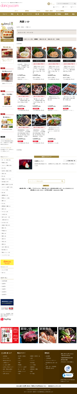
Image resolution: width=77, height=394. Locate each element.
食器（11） (4, 209)
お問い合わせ (6, 373)
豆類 (19, 373)
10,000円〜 (4, 291)
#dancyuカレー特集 (58, 190)
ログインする (6, 358)
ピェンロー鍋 (5, 269)
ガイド (65, 7)
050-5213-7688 (64, 359)
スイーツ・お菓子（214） (7, 187)
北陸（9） (4, 238)
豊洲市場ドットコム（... (23, 79)
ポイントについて (7, 371)
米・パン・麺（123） (6, 160)
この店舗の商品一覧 (70, 160)
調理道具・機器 (34, 369)
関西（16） (4, 236)
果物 (19, 362)
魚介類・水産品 (20, 27)
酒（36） (4, 192)
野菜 (12, 14)
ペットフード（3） (6, 255)
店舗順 (57, 39)
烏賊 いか (28, 27)
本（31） (4, 203)
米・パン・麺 (21, 369)
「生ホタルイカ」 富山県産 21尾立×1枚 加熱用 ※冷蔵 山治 (69, 98)
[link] (67, 375)
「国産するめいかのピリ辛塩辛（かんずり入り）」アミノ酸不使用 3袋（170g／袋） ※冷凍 (39, 69)
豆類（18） (4, 173)
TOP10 (38, 10)
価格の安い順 (42, 39)
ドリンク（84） (5, 189)
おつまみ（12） (5, 222)
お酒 (31, 358)
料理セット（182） (6, 198)
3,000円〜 (4, 283)
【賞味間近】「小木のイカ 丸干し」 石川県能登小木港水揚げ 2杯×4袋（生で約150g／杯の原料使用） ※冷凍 (39, 133)
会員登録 (5, 356)
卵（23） (4, 176)
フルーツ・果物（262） (7, 165)
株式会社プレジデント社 (54, 386)
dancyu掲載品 (60, 10)
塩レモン (4, 272)
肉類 (19, 358)
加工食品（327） (5, 181)
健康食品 (32, 367)
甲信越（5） (4, 230)
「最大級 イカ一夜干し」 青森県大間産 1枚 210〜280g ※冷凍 (24, 100)
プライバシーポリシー (51, 360)
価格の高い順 (51, 39)
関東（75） (4, 228)
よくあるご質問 (6, 364)
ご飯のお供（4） (5, 219)
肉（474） (4, 168)
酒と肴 (37, 14)
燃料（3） (4, 200)
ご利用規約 (48, 358)
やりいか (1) (30, 32)
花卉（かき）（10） (6, 217)
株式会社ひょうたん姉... (53, 143)
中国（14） (4, 241)
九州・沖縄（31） (6, 247)
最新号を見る (7, 40)
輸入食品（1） (5, 249)
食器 (31, 371)
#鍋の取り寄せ (22, 188)
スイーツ (29, 14)
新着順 (36, 39)
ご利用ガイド (6, 362)
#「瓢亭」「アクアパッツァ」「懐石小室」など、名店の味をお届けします (44, 188)
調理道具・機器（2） (6, 206)
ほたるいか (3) (21, 32)
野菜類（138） (5, 162)
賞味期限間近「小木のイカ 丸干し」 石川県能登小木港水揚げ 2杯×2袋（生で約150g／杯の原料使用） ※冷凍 (24, 133)
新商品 (27, 10)
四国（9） (4, 244)
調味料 (66, 14)
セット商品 (33, 364)
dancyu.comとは (7, 360)
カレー (49, 14)
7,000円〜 (4, 289)
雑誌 (73, 14)
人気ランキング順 (28, 39)
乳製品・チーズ (22, 371)
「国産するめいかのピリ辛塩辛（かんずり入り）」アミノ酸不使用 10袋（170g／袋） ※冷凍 (54, 69)
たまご (19, 360)
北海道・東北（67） (6, 225)
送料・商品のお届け (7, 369)
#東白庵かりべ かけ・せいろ (36, 190)
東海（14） (4, 233)
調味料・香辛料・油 (35, 356)
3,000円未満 (4, 281)
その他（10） (5, 214)
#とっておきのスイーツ (68, 188)
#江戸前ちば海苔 (48, 190)
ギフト (16, 10)
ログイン (56, 7)
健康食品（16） (5, 195)
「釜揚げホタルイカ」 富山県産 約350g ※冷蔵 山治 (54, 98)
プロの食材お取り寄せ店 (38, 79)
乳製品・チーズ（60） (6, 179)
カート (73, 7)
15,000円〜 (4, 294)
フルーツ (5, 14)
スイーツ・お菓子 (22, 367)
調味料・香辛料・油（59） (7, 184)
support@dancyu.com (67, 357)
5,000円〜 (4, 286)
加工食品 (32, 362)
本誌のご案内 (49, 10)
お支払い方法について (8, 367)
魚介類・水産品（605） (7, 170)
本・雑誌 (32, 373)
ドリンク (32, 360)
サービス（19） (5, 211)
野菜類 (19, 364)
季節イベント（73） (6, 252)
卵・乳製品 (58, 14)
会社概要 (48, 356)
